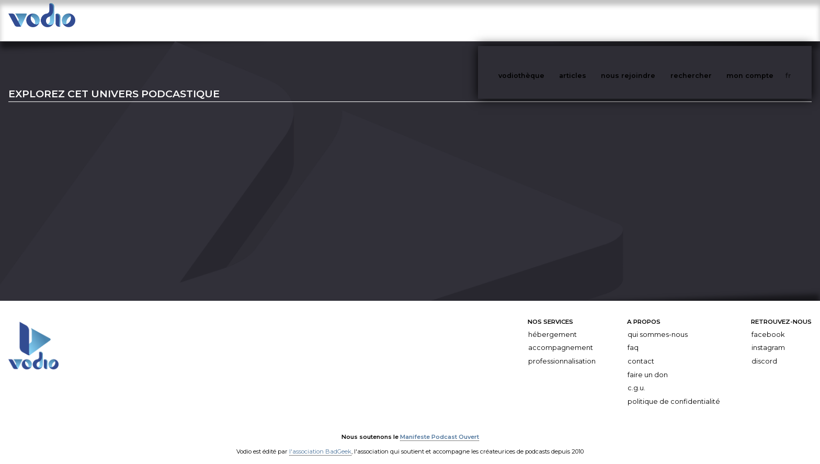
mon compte (767, 20)
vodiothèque (546, 20)
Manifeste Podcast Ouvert (439, 426)
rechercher (710, 20)
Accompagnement (560, 337)
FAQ (633, 337)
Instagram (768, 337)
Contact (641, 351)
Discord (764, 351)
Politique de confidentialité (674, 391)
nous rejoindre (649, 20)
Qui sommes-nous (658, 324)
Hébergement (552, 324)
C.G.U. (636, 377)
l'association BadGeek (320, 441)
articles (596, 20)
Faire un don (648, 364)
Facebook (767, 324)
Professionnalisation (562, 351)
